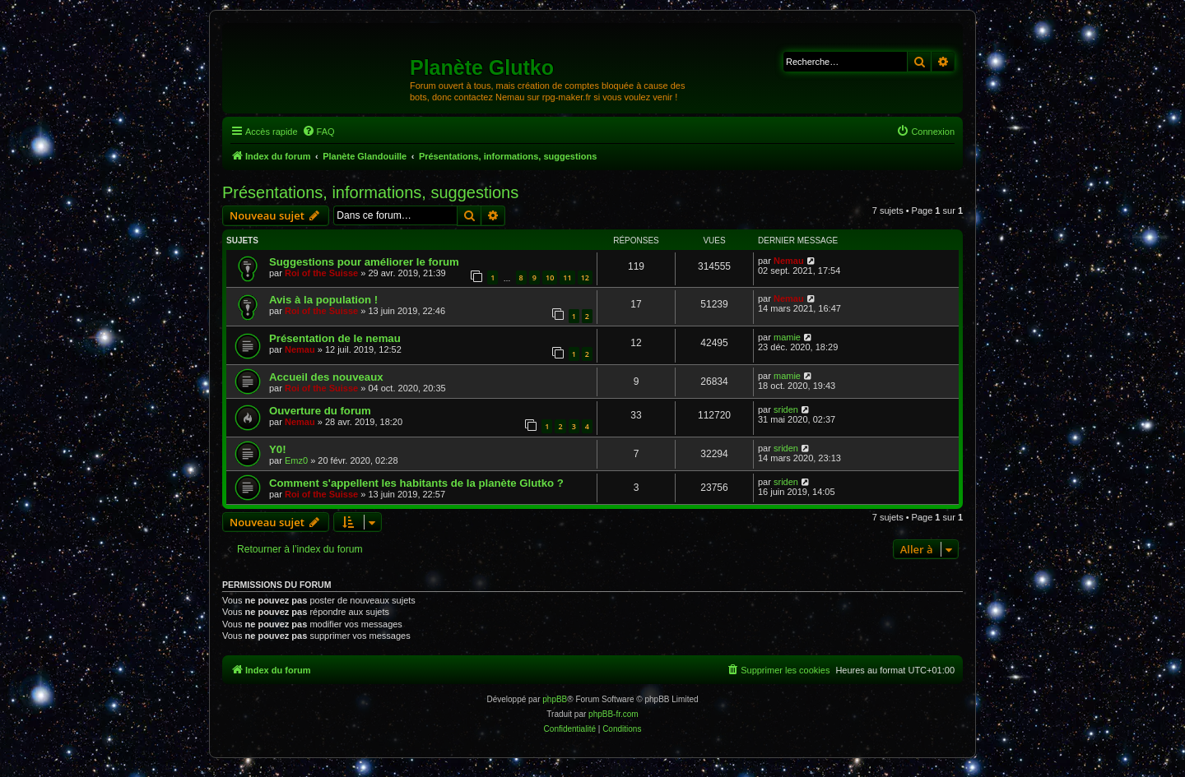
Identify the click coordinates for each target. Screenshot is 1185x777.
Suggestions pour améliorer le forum (364, 262)
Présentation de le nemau (335, 338)
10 (550, 277)
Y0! (277, 449)
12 (585, 277)
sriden (786, 409)
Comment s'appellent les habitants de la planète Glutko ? (416, 483)
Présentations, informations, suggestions (370, 192)
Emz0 (296, 460)
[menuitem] (318, 131)
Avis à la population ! (323, 300)
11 (567, 277)
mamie (787, 337)
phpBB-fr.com (613, 714)
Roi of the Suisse (321, 273)
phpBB (554, 699)
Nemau (789, 261)
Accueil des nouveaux (326, 377)
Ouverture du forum (320, 411)
